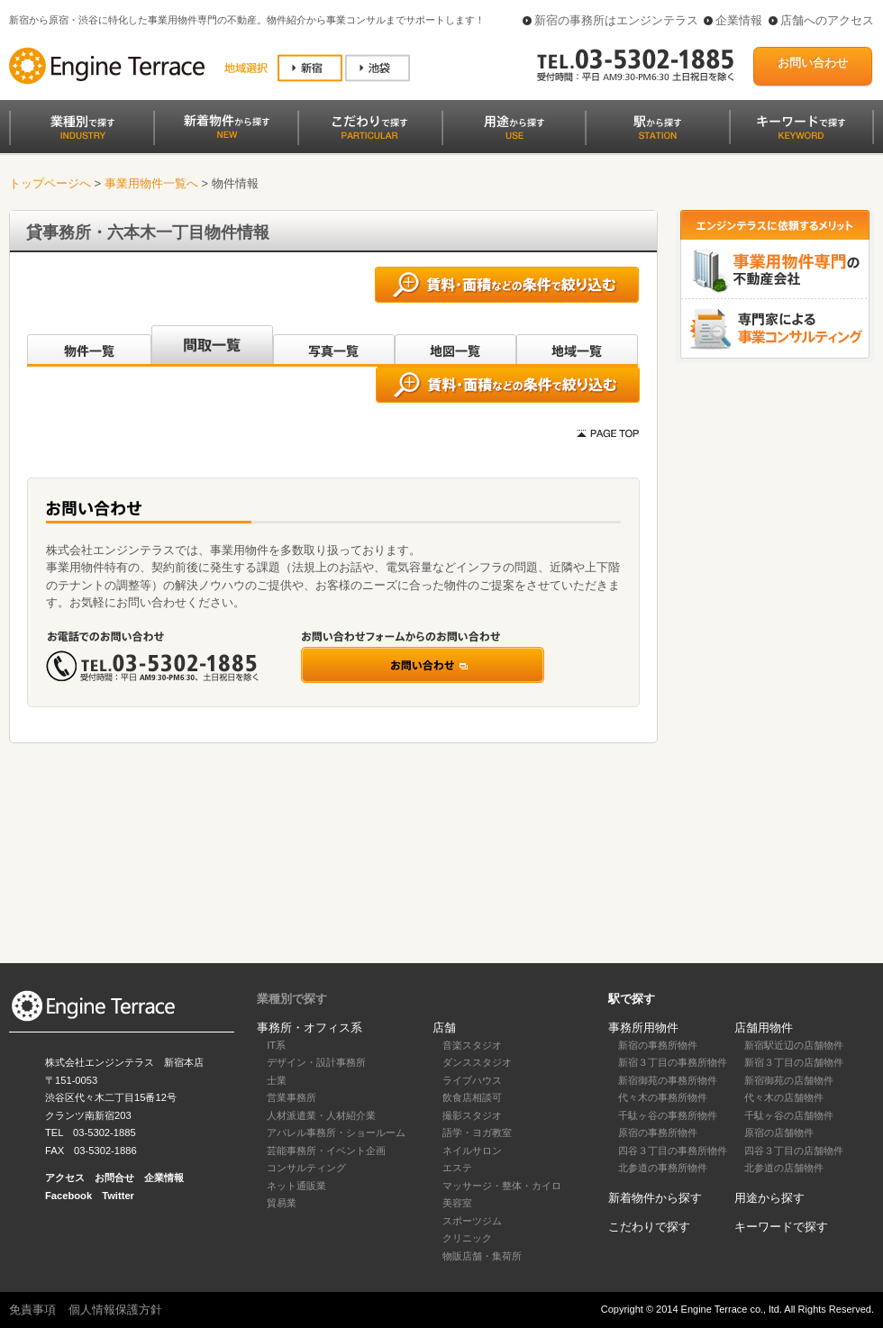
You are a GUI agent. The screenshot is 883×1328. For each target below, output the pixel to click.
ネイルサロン (472, 1150)
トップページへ (50, 183)
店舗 (444, 1027)
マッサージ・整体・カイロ (501, 1185)
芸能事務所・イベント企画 (326, 1150)
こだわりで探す (649, 1226)
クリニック (467, 1237)
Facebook (68, 1195)
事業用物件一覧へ (151, 183)
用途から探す (769, 1198)
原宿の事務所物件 (657, 1132)
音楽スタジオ (472, 1045)
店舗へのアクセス (827, 20)
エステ (457, 1167)
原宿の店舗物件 (779, 1132)
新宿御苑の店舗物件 (788, 1080)
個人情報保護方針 (115, 1309)
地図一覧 (455, 346)
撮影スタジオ (472, 1115)
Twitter (118, 1195)
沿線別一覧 (88, 346)
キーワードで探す (781, 1226)
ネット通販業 (296, 1185)
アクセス (65, 1177)
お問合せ (114, 1177)
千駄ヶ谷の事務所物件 (667, 1115)
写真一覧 (334, 346)
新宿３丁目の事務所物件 (672, 1062)
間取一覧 (212, 346)
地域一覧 (577, 346)
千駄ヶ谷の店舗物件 (788, 1115)
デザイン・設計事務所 (316, 1062)
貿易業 (281, 1202)
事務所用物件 (643, 1027)
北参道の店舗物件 (784, 1167)
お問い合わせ (813, 62)
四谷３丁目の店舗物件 (793, 1150)
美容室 (457, 1202)
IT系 (276, 1045)
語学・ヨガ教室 (477, 1132)
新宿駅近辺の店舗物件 (793, 1045)
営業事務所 (291, 1097)
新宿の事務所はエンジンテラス (616, 20)
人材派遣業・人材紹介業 (321, 1115)
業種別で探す (292, 998)
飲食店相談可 (472, 1097)
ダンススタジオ (477, 1062)
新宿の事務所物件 (657, 1045)
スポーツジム (472, 1220)
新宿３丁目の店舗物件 (793, 1062)
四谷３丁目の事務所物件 (672, 1150)
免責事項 (32, 1309)
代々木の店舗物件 (784, 1097)
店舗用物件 (763, 1027)
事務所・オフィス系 (309, 1027)
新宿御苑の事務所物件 (667, 1080)
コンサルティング (306, 1167)
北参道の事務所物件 (662, 1167)
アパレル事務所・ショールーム (336, 1132)
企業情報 (738, 20)
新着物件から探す (655, 1198)
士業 (277, 1080)
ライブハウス (472, 1080)
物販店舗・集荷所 (482, 1256)
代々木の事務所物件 (662, 1097)
